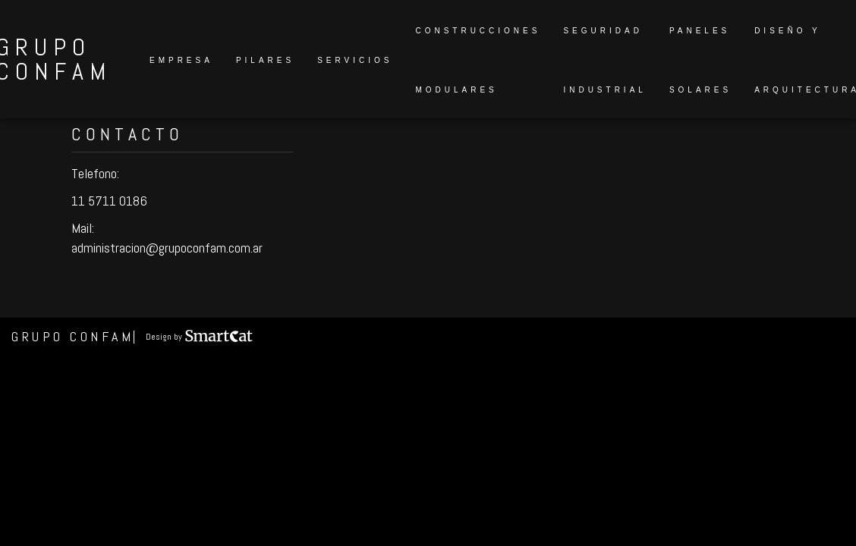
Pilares (265, 60)
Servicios (354, 60)
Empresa (181, 60)
